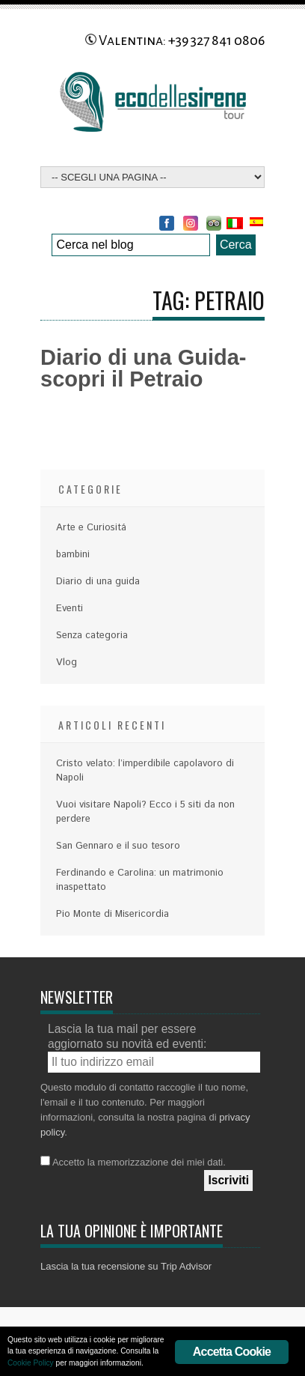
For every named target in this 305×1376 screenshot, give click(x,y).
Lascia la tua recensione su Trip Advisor (126, 1266)
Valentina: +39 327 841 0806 (175, 40)
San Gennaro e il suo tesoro (118, 846)
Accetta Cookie (232, 1351)
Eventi (69, 608)
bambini (73, 555)
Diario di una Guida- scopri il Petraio (143, 368)
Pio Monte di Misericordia (112, 914)
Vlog (66, 662)
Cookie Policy (30, 1363)
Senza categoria (92, 635)
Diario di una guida (98, 582)
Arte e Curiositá (91, 528)
